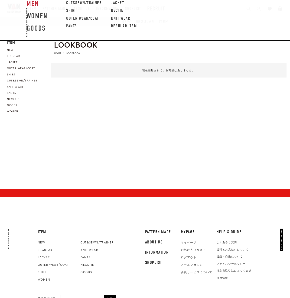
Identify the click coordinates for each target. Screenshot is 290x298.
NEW (126, 21)
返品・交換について (230, 256)
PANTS (86, 257)
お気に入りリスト (193, 250)
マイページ (189, 242)
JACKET (44, 257)
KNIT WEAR (89, 250)
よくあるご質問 (227, 242)
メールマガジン (192, 264)
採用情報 (222, 277)
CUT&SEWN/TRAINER (97, 242)
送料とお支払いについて (233, 249)
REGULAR (145, 21)
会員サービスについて (196, 272)
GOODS (86, 272)
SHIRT (42, 272)
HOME (58, 53)
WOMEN (44, 279)
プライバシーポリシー (231, 263)
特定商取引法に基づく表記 (234, 270)
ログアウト (189, 257)
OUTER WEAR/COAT (53, 264)
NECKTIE (87, 264)
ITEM (164, 21)
